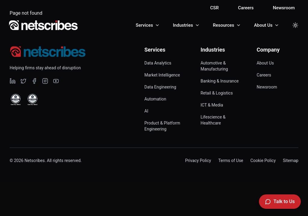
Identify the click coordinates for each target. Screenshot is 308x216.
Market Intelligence (162, 75)
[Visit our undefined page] (13, 81)
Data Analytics (157, 63)
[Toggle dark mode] (295, 25)
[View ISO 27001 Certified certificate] (32, 100)
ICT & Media (212, 105)
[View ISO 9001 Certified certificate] (16, 100)
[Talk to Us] (280, 201)
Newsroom (284, 7)
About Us (265, 63)
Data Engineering (160, 87)
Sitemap (290, 160)
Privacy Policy (198, 160)
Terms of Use (230, 160)
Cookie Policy (263, 160)
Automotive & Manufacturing (214, 66)
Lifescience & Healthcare (213, 120)
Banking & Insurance (220, 81)
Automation (155, 99)
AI (146, 111)
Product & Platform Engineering (162, 126)
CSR (214, 7)
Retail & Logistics (217, 93)
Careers (246, 7)
